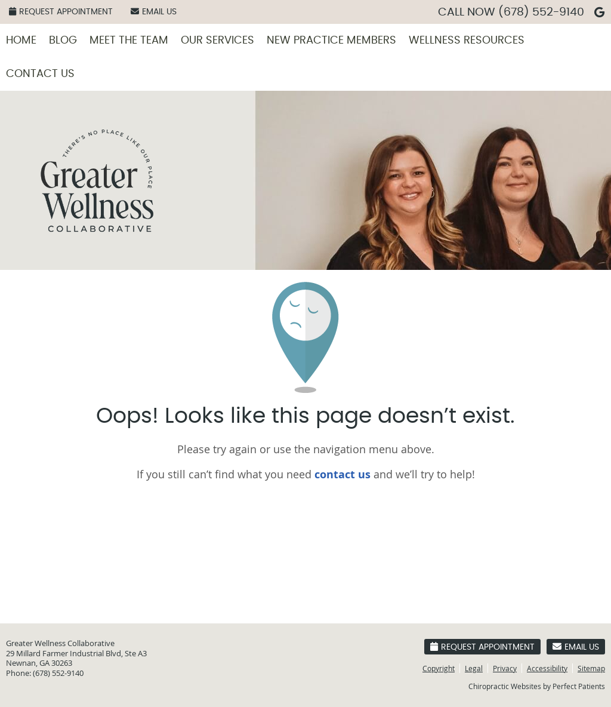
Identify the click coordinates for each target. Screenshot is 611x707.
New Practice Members (331, 40)
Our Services (217, 40)
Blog (63, 40)
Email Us (154, 11)
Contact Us (40, 74)
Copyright (438, 668)
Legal (474, 668)
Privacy (505, 668)
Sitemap (591, 668)
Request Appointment (61, 11)
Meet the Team (129, 40)
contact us (342, 474)
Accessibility (547, 668)
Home (21, 40)
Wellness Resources (466, 40)
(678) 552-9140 (541, 12)
